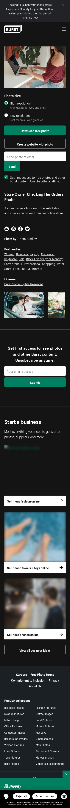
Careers (21, 674)
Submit (35, 382)
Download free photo (35, 130)
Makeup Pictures (14, 714)
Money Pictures (45, 726)
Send (12, 166)
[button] (6, 796)
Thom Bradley (27, 238)
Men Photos (43, 745)
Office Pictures (13, 726)
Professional (32, 263)
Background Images (16, 738)
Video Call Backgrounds (50, 763)
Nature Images (12, 720)
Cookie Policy (57, 804)
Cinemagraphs (44, 738)
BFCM (26, 268)
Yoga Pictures (12, 757)
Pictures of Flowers (47, 751)
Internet (37, 268)
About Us (35, 685)
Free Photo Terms (42, 674)
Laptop (34, 253)
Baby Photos (11, 763)
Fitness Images (45, 757)
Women (9, 253)
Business (22, 253)
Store (8, 268)
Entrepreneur (13, 263)
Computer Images (14, 732)
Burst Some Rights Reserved (23, 283)
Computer (48, 253)
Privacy (54, 679)
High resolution (20, 103)
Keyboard (10, 258)
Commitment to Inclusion (28, 679)
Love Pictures (12, 751)
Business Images (14, 707)
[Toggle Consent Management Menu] (6, 796)
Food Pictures (44, 720)
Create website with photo (35, 143)
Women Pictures (14, 745)
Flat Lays (41, 732)
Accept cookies (45, 796)
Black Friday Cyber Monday (44, 258)
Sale (21, 258)
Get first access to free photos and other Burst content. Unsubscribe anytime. (34, 179)
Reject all (21, 796)
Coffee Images (44, 714)
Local (16, 268)
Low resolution (20, 115)
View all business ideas (35, 649)
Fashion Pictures (46, 707)
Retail (61, 263)
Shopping (48, 263)
